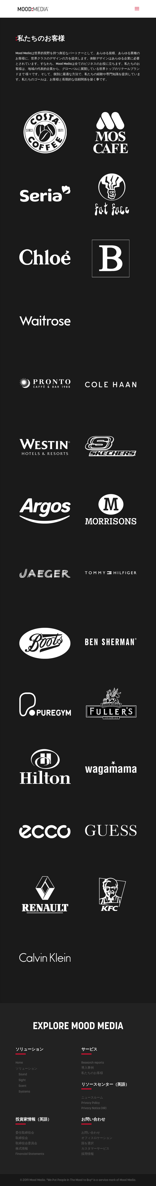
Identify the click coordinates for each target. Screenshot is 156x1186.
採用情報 (87, 1154)
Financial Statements (30, 1154)
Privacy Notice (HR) (93, 1108)
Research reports (92, 1062)
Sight (22, 1080)
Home (19, 1062)
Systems (24, 1091)
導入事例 (87, 1068)
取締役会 (22, 1138)
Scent (22, 1086)
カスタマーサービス (95, 1148)
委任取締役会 (25, 1133)
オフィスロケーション (96, 1138)
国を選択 (87, 1143)
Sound (23, 1074)
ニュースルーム (92, 1097)
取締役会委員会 (26, 1143)
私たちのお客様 (92, 1073)
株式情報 (22, 1148)
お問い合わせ (90, 1133)
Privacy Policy (90, 1103)
